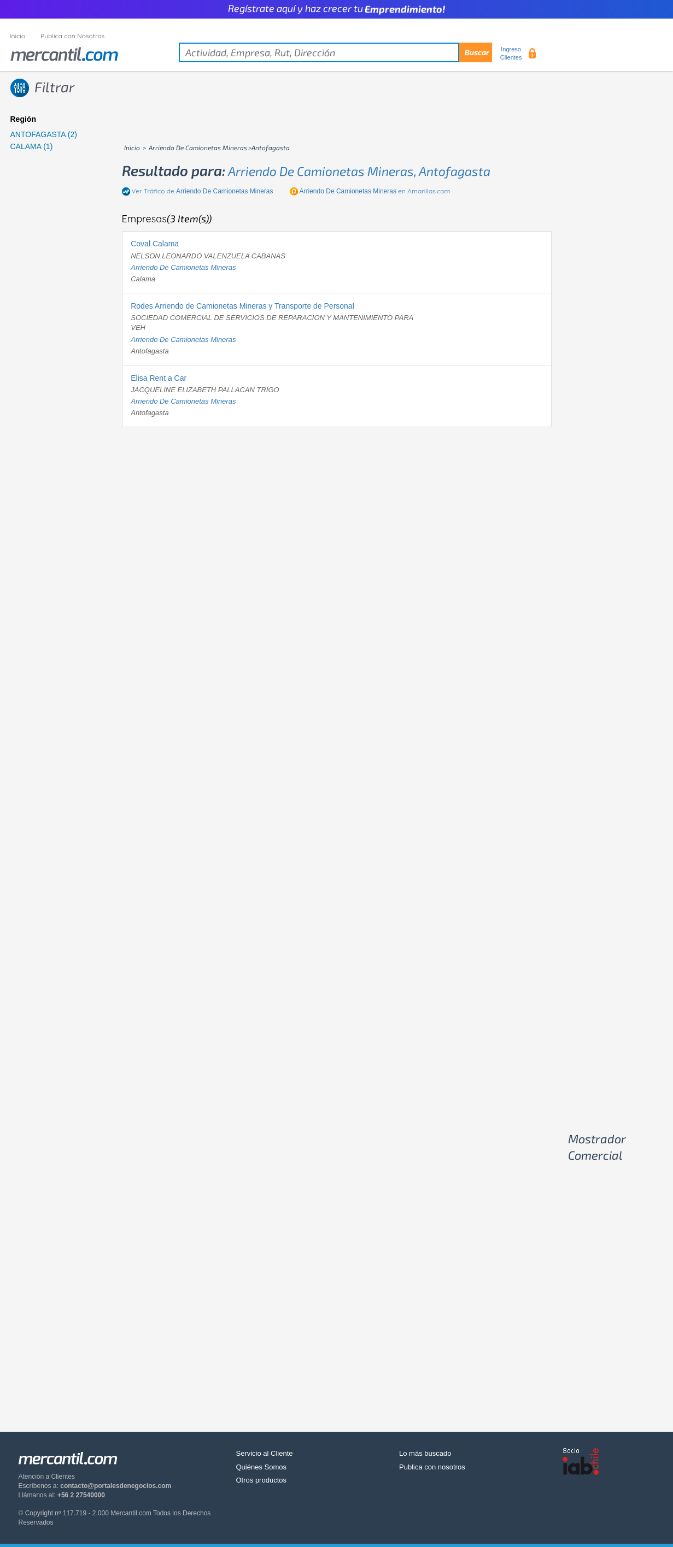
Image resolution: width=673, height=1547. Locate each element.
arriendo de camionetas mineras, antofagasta (359, 171)
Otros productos (261, 1480)
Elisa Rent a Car (158, 378)
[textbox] (335, 52)
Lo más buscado (425, 1453)
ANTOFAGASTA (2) (43, 134)
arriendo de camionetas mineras (183, 267)
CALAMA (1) (31, 146)
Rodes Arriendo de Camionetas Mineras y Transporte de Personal (242, 306)
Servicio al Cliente (264, 1453)
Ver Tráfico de (202, 191)
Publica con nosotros (432, 1467)
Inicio (18, 36)
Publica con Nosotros (72, 36)
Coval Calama (155, 243)
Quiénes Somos (261, 1467)
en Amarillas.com (375, 191)
